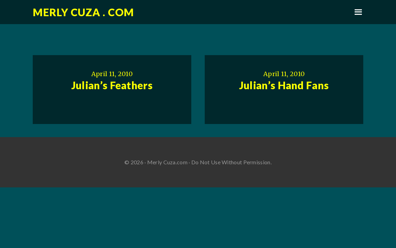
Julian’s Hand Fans (284, 85)
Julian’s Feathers (112, 85)
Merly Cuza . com (83, 12)
